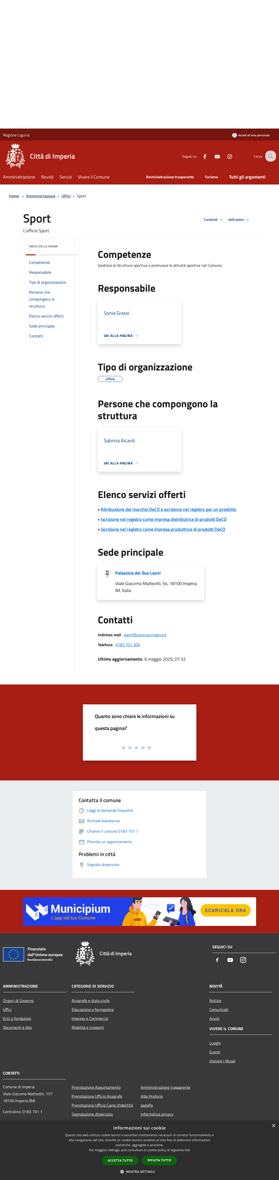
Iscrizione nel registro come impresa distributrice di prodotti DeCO (164, 519)
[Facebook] (201, 156)
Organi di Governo (18, 1000)
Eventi (214, 1052)
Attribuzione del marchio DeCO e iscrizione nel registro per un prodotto (168, 509)
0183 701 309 (127, 645)
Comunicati (218, 1009)
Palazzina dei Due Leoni (138, 573)
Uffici (66, 196)
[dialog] (139, 1150)
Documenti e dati (17, 1027)
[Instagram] (226, 156)
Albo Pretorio (152, 1096)
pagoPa (147, 1105)
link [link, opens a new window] (187, 1150)
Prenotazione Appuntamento (96, 1087)
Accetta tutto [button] (120, 1160)
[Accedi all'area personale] (251, 135)
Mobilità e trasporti (88, 1027)
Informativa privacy (157, 1114)
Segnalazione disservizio (92, 1114)
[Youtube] (213, 156)
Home (14, 196)
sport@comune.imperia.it (145, 635)
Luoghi (215, 1043)
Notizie (215, 1000)
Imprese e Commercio (90, 1018)
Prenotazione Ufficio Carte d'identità (102, 1105)
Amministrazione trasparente (165, 1087)
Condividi (214, 220)
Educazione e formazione (93, 1009)
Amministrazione (40, 196)
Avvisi (214, 1018)
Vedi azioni (239, 220)
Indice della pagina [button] (43, 246)
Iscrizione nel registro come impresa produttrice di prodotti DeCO (163, 529)
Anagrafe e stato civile (91, 1000)
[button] (139, 1171)
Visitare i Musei (222, 1061)
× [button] (273, 1126)
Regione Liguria (16, 135)
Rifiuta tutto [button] (159, 1160)
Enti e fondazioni (17, 1018)
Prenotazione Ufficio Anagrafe (97, 1096)
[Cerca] (270, 156)
